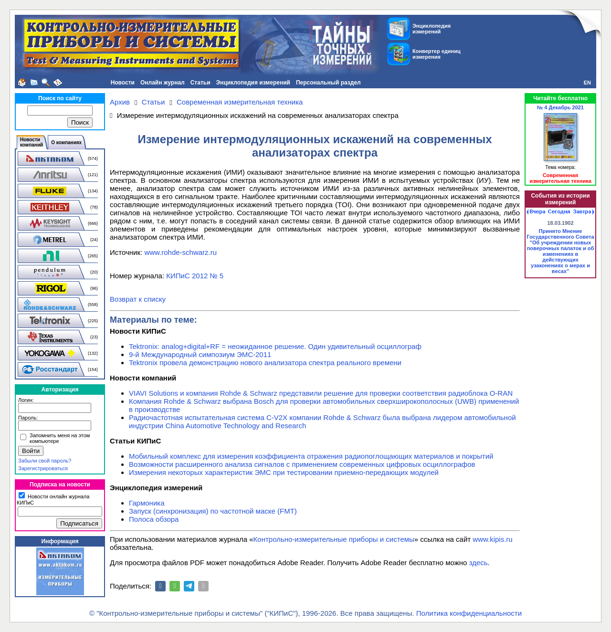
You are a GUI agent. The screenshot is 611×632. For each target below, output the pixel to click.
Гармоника (147, 503)
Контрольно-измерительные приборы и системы (333, 539)
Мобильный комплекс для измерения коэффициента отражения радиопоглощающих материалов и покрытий (311, 456)
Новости (123, 82)
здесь (478, 562)
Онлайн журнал (162, 82)
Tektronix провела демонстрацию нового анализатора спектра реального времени (265, 362)
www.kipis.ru (492, 539)
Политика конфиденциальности (469, 613)
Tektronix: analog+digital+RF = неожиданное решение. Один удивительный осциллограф (275, 346)
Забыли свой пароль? (44, 460)
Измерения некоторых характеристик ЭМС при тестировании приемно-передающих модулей (284, 472)
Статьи (200, 82)
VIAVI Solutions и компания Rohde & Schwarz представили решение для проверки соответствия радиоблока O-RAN (321, 393)
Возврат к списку (138, 299)
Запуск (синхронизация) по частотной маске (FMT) (213, 511)
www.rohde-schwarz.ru (180, 252)
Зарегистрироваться (43, 468)
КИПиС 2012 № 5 (194, 276)
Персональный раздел (328, 82)
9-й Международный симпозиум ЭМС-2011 (200, 354)
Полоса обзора (154, 519)
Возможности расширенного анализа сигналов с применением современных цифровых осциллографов (302, 464)
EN (587, 82)
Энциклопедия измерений (253, 82)
